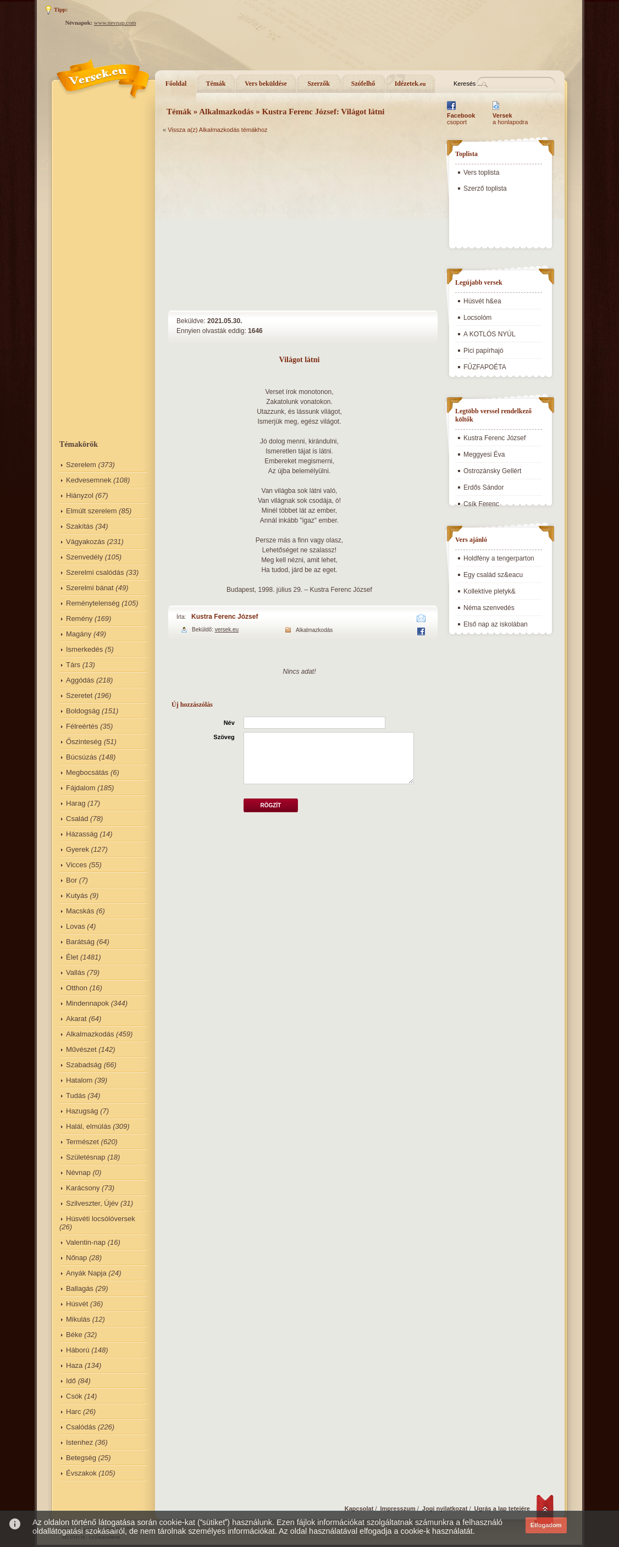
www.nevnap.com (115, 23)
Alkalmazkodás (90, 1034)
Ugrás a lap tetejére (502, 1508)
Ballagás (79, 1288)
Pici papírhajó (483, 350)
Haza (74, 1365)
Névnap (78, 1172)
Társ (73, 665)
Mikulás (78, 1319)
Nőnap (76, 1258)
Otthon (76, 988)
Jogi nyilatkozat (445, 1508)
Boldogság (83, 711)
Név (229, 722)
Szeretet (79, 695)
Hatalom (79, 1080)
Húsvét (77, 1304)
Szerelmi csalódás (95, 572)
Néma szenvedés (489, 608)
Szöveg (224, 737)
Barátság (80, 942)
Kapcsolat (359, 1508)
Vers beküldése (266, 83)
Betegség (81, 1458)
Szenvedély (84, 557)
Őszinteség (84, 742)
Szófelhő (363, 83)
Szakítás (79, 526)
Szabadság (84, 1065)
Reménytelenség (93, 603)
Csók (74, 1396)
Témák (216, 83)
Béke (74, 1334)
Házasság (82, 834)
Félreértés (82, 726)
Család (77, 818)
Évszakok (81, 1473)
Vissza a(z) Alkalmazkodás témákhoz (217, 129)
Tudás (76, 1095)
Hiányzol (79, 495)
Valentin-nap (86, 1242)
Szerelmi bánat (90, 588)
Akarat (76, 1018)
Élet (72, 957)
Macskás (80, 911)
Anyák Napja (86, 1273)
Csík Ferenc (481, 504)
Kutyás (77, 895)
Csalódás (81, 1427)
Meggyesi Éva (484, 454)
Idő (71, 1381)
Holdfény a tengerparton (498, 558)
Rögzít (270, 805)
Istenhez (79, 1442)
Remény (79, 618)
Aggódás (80, 680)
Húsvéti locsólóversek (100, 1219)
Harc (73, 1411)
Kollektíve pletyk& (489, 591)
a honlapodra (510, 118)
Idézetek (410, 83)
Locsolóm (477, 317)
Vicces (76, 865)
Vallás (75, 972)
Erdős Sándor (483, 487)
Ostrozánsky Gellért (492, 471)
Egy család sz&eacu (493, 575)
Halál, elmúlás (88, 1126)
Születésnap (86, 1157)
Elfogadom (546, 1525)
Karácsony (83, 1188)
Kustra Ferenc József (224, 616)
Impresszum (398, 1508)
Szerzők (318, 83)
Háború (78, 1350)
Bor (71, 880)
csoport (461, 118)
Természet (82, 1142)
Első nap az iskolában (495, 624)
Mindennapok (87, 1003)
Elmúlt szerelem (91, 511)
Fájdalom (80, 788)
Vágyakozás (85, 541)
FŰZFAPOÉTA (484, 367)
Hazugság (82, 1111)
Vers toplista (481, 172)
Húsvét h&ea (482, 301)
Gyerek (77, 849)
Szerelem (81, 465)
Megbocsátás (87, 772)
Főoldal (176, 83)
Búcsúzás (81, 757)
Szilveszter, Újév (92, 1203)
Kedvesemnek (88, 480)
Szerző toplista (485, 188)
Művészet (81, 1049)
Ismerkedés (84, 649)
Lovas (75, 926)
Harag (75, 803)
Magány (78, 634)
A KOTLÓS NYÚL (489, 334)
